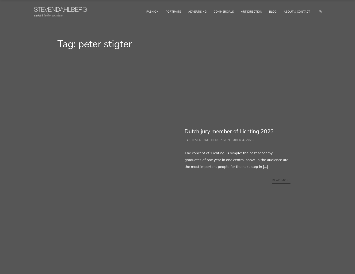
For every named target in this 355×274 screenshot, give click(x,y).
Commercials (224, 12)
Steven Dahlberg (205, 140)
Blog (273, 12)
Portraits (173, 12)
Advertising (197, 12)
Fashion (152, 12)
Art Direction (251, 12)
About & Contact (297, 12)
